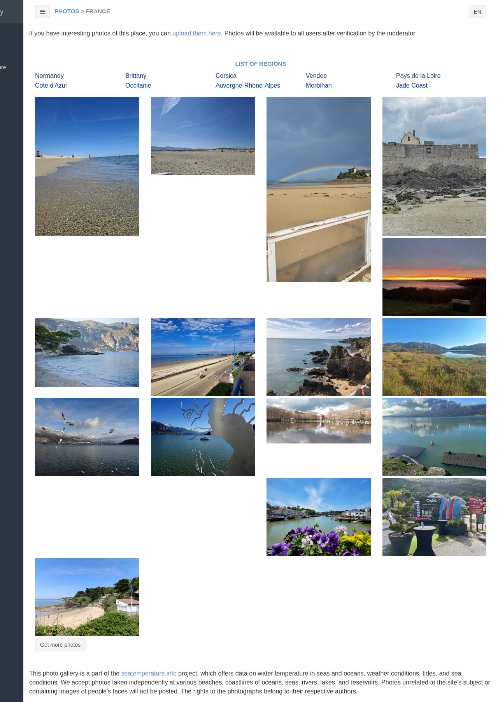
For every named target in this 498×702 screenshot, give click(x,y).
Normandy (49, 75)
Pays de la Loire (418, 75)
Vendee (316, 75)
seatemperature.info (149, 673)
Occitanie (138, 85)
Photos (66, 11)
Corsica (226, 75)
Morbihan (319, 85)
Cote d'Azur (51, 85)
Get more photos (60, 645)
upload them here (196, 33)
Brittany (135, 75)
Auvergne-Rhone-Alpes (248, 85)
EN (477, 12)
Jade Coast (412, 85)
